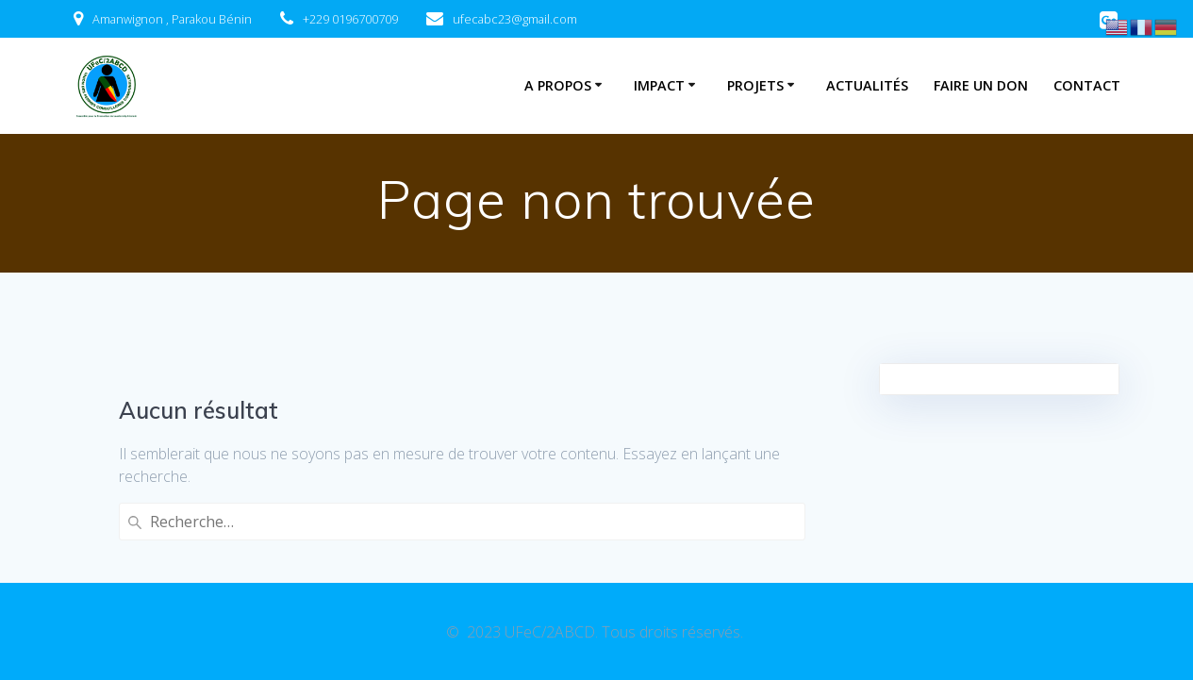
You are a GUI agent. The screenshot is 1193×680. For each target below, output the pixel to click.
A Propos (557, 85)
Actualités (867, 85)
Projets (755, 85)
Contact (1086, 85)
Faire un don (981, 85)
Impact (659, 85)
